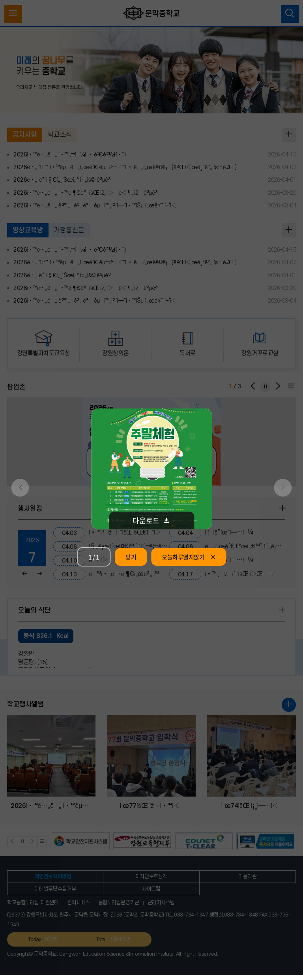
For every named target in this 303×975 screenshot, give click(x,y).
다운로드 (151, 520)
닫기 (130, 556)
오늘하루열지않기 (188, 556)
